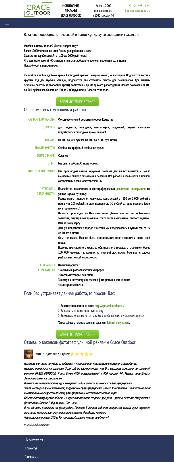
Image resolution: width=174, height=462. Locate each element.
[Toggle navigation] (7, 23)
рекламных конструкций (130, 189)
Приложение (34, 439)
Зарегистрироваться (77, 101)
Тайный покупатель (118, 323)
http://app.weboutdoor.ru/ (109, 306)
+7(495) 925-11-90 (139, 6)
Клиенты (31, 448)
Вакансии (31, 456)
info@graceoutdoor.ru (137, 11)
